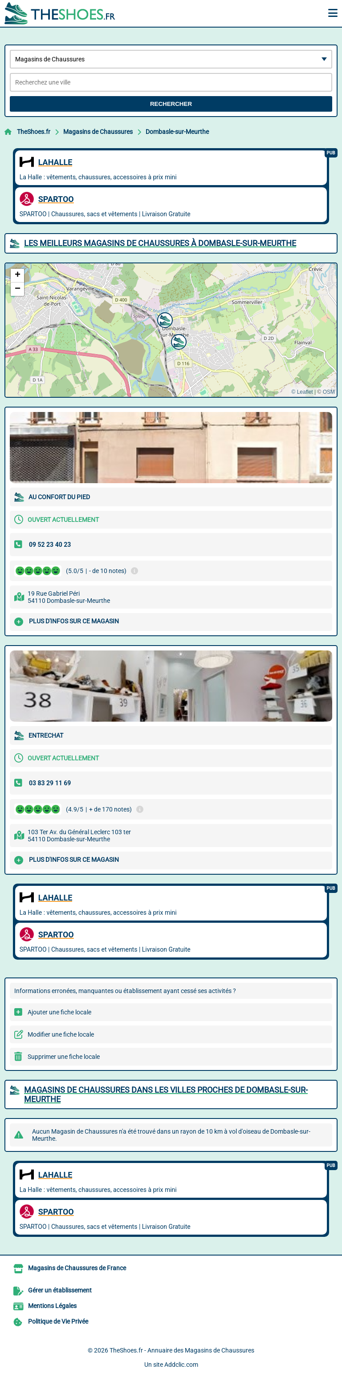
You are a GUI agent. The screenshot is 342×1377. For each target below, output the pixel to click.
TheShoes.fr (33, 131)
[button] (164, 319)
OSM (329, 392)
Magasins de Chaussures (98, 131)
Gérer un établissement (60, 1290)
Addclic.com (181, 1364)
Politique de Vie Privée (58, 1321)
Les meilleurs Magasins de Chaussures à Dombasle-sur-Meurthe (160, 243)
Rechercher (171, 104)
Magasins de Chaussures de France (77, 1268)
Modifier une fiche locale (61, 1034)
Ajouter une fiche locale (59, 1012)
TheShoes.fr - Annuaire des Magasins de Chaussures (182, 1350)
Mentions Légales (52, 1305)
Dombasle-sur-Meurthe (177, 131)
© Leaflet (302, 392)
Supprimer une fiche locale (64, 1056)
